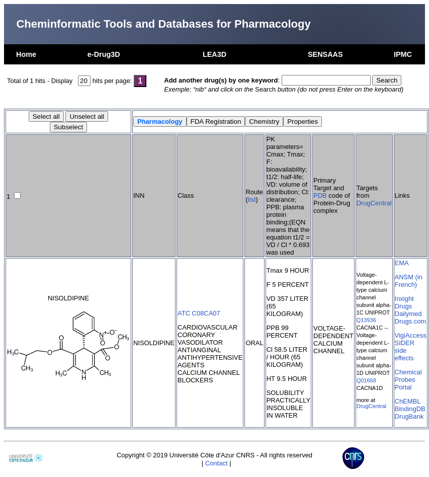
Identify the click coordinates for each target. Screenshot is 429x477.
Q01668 (366, 380)
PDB (320, 195)
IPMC (403, 54)
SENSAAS (325, 54)
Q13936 (366, 320)
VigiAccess (410, 335)
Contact (216, 463)
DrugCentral (374, 203)
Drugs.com (410, 321)
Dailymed (408, 313)
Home (26, 54)
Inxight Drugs (404, 302)
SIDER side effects (405, 350)
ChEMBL (408, 401)
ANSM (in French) (408, 280)
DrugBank (409, 416)
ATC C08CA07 (199, 313)
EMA (402, 263)
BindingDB (410, 409)
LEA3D (214, 54)
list (252, 199)
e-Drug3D (104, 54)
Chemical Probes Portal (408, 379)
